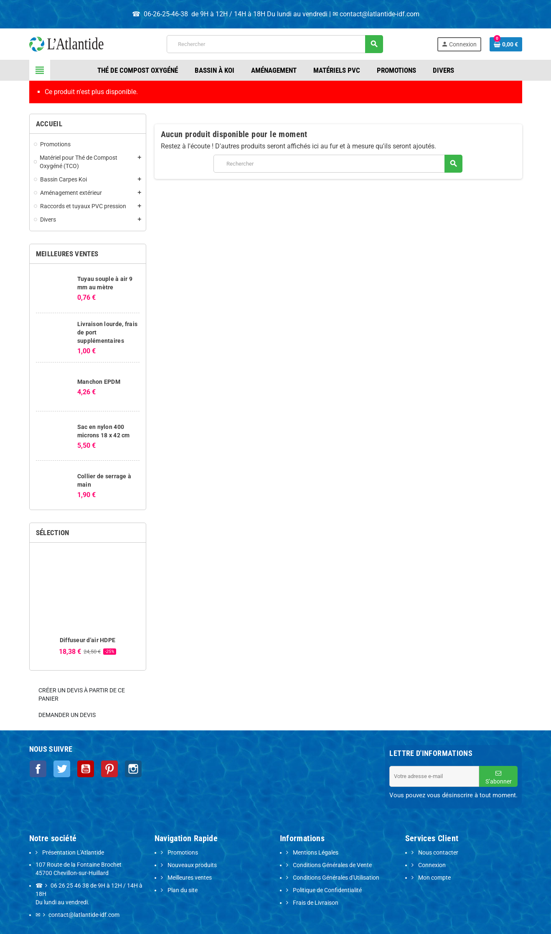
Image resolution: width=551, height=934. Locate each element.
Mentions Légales (315, 852)
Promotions (182, 852)
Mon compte (434, 877)
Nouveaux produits (191, 865)
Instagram (127, 768)
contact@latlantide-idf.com (379, 14)
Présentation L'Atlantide (72, 852)
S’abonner (498, 777)
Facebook (37, 768)
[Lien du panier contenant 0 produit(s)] (506, 44)
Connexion (431, 865)
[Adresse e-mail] (434, 776)
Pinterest (105, 768)
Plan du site (182, 890)
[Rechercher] (275, 44)
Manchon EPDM (98, 381)
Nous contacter (437, 852)
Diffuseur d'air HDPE (88, 640)
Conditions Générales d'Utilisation (335, 877)
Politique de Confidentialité (327, 890)
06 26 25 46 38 (70, 885)
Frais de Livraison (315, 902)
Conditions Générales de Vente (332, 865)
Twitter (60, 768)
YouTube (82, 768)
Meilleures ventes (189, 877)
